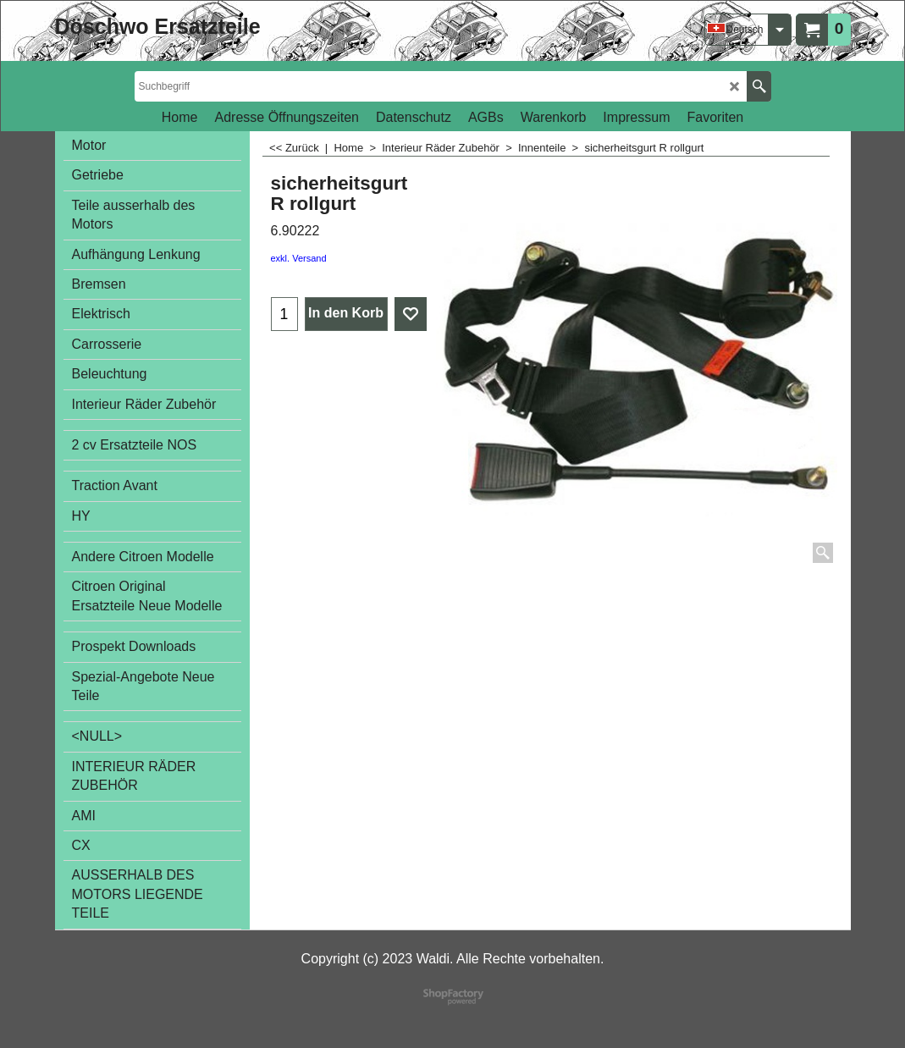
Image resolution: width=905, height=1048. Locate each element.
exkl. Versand (299, 258)
